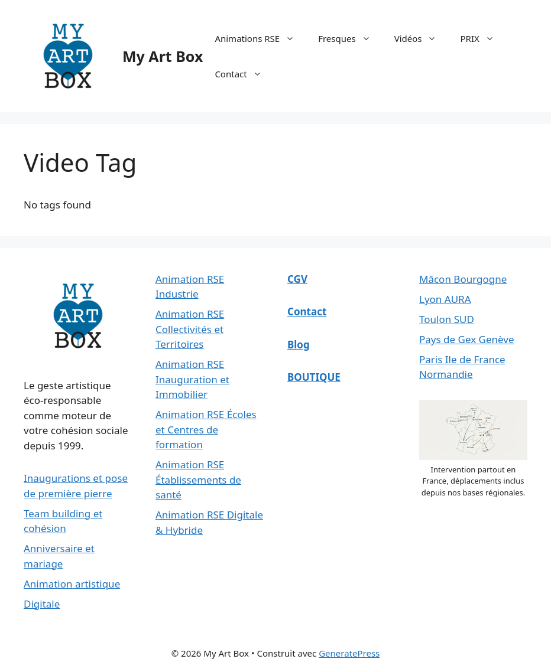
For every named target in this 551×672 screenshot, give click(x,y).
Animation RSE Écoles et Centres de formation (206, 429)
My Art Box (162, 56)
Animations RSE (260, 38)
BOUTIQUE (314, 377)
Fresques (350, 38)
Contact (244, 74)
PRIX (482, 38)
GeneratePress (349, 653)
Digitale (42, 604)
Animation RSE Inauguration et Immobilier (192, 379)
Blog (298, 344)
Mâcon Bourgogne (463, 279)
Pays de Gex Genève (466, 339)
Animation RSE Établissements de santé (198, 479)
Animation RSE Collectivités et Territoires (189, 329)
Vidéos (421, 38)
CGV (297, 279)
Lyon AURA (445, 299)
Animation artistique (72, 584)
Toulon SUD (446, 319)
